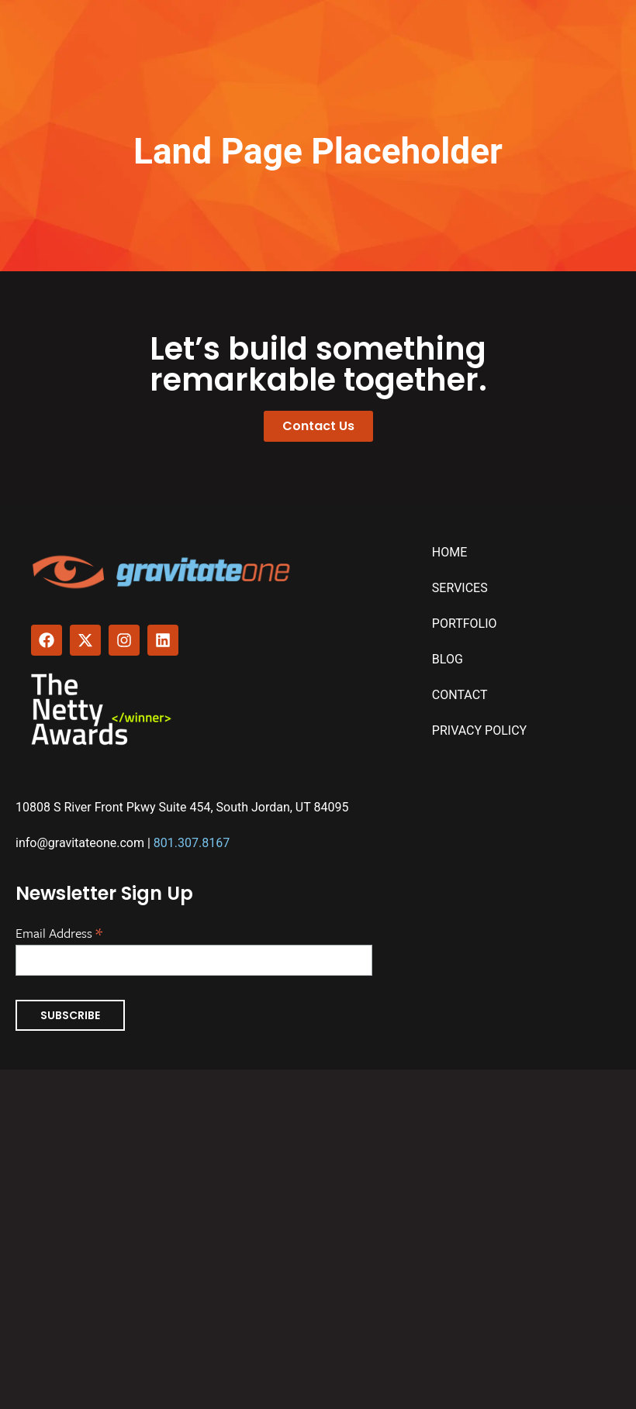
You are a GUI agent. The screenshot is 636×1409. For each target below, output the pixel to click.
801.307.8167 (192, 842)
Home (449, 552)
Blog (447, 659)
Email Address (59, 931)
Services (460, 587)
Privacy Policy (479, 730)
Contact (460, 694)
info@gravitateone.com (80, 842)
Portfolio (464, 623)
